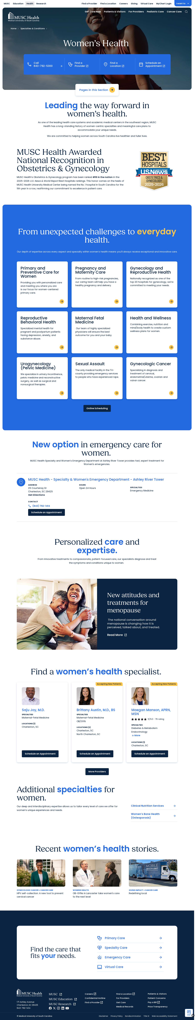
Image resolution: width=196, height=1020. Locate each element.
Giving (134, 3)
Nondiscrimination (133, 1016)
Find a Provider (89, 3)
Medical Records (124, 1006)
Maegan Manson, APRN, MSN (151, 712)
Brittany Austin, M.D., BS (96, 710)
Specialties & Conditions (33, 28)
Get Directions (36, 494)
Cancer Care (174, 11)
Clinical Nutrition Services (153, 806)
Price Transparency (157, 1006)
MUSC (7, 3)
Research (41, 3)
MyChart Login (163, 3)
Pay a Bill (154, 1002)
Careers (123, 3)
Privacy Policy (117, 1016)
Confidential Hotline (95, 998)
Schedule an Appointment (46, 512)
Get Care (121, 1002)
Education (18, 3)
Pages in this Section (97, 90)
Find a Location (108, 3)
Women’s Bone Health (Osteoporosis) (153, 815)
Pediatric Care (155, 11)
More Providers (97, 771)
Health (30, 3)
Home (13, 28)
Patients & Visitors (114, 11)
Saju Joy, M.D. (33, 710)
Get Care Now (93, 11)
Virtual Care (147, 3)
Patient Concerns (157, 998)
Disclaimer (103, 1016)
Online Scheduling (97, 408)
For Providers (136, 11)
